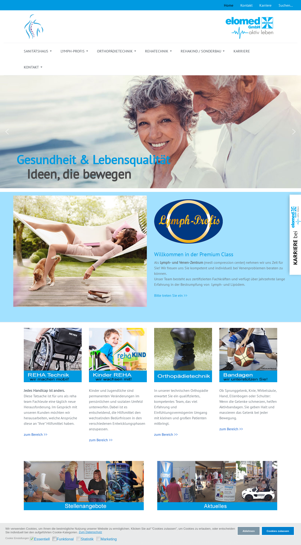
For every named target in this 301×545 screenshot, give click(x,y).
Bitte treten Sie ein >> (170, 295)
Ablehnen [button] (248, 530)
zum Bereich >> (35, 434)
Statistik (87, 539)
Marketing (109, 539)
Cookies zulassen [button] (278, 530)
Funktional (65, 539)
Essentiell (42, 539)
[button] (38, 51)
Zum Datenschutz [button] (90, 532)
